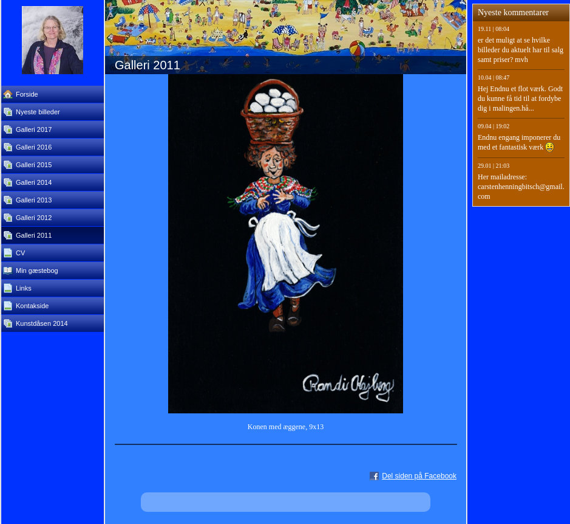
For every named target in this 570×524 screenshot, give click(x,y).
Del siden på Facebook (419, 476)
